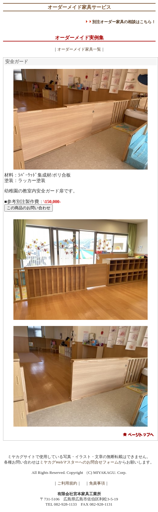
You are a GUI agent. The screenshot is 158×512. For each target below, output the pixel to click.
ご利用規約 (67, 483)
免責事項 (97, 483)
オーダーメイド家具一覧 (79, 49)
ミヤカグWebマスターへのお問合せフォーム (79, 462)
